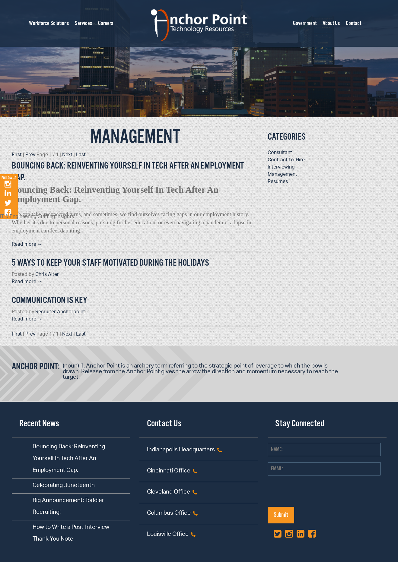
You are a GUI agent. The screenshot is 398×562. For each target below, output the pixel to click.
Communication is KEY (49, 300)
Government (305, 23)
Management (135, 137)
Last (81, 155)
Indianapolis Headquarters (181, 450)
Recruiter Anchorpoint (60, 312)
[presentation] (313, 495)
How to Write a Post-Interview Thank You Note (71, 533)
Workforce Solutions (49, 23)
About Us (331, 23)
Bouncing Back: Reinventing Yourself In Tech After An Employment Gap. (69, 459)
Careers (105, 23)
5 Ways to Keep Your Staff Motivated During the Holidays (110, 263)
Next (67, 155)
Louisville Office (168, 535)
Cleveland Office (168, 492)
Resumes (278, 182)
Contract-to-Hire (286, 160)
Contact (353, 23)
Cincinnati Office (168, 471)
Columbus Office (169, 513)
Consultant (280, 153)
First (17, 155)
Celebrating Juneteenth (64, 486)
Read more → (27, 245)
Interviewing (281, 167)
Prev (30, 155)
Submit (281, 515)
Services (83, 23)
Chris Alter (47, 275)
